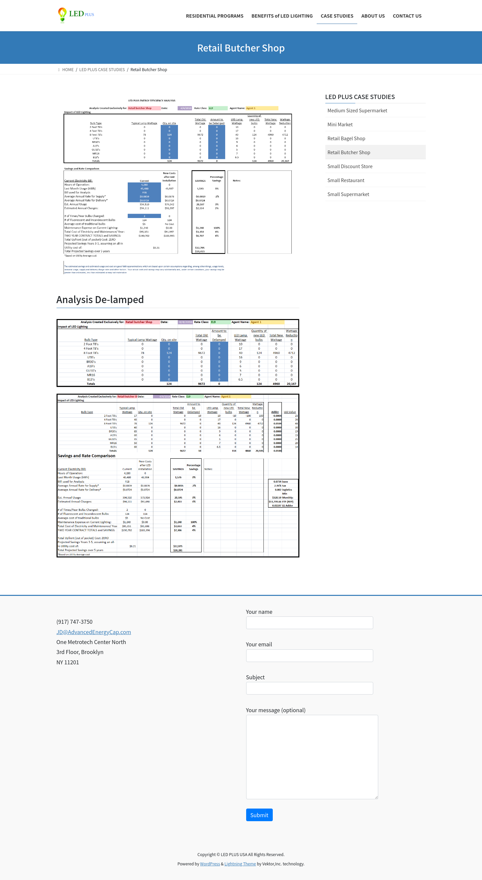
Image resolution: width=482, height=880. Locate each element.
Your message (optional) (312, 752)
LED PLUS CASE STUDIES (360, 96)
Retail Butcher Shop (349, 152)
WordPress (210, 863)
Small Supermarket (349, 194)
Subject (309, 684)
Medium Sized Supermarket (358, 110)
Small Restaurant (346, 180)
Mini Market (340, 124)
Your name (309, 618)
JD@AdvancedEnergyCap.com (94, 632)
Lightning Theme (240, 863)
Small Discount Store (350, 166)
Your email (309, 651)
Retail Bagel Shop (347, 138)
